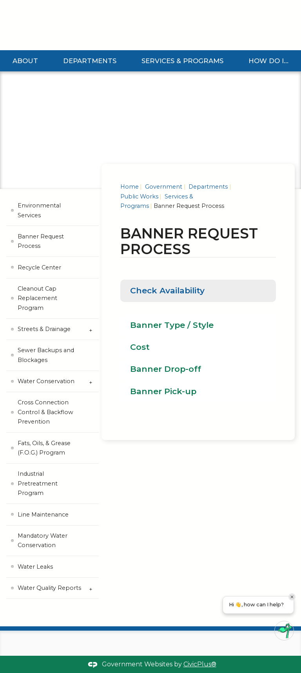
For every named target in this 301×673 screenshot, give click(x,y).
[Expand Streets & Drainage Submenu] (91, 329)
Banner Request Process (41, 241)
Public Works (139, 196)
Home (129, 186)
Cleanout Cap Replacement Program (37, 298)
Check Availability (167, 290)
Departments (89, 61)
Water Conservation (46, 381)
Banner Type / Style (172, 325)
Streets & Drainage (44, 329)
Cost (140, 347)
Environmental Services (39, 210)
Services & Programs (182, 61)
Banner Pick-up (163, 391)
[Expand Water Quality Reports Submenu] (91, 588)
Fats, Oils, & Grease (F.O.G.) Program (44, 448)
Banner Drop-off (165, 369)
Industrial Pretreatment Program (38, 483)
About (25, 61)
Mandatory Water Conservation (42, 540)
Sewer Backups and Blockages (46, 355)
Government (162, 186)
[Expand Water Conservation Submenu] (91, 381)
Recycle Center (39, 267)
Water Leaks (35, 566)
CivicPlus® (199, 664)
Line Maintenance (43, 514)
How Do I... (268, 61)
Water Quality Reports (49, 587)
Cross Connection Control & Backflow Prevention (45, 412)
